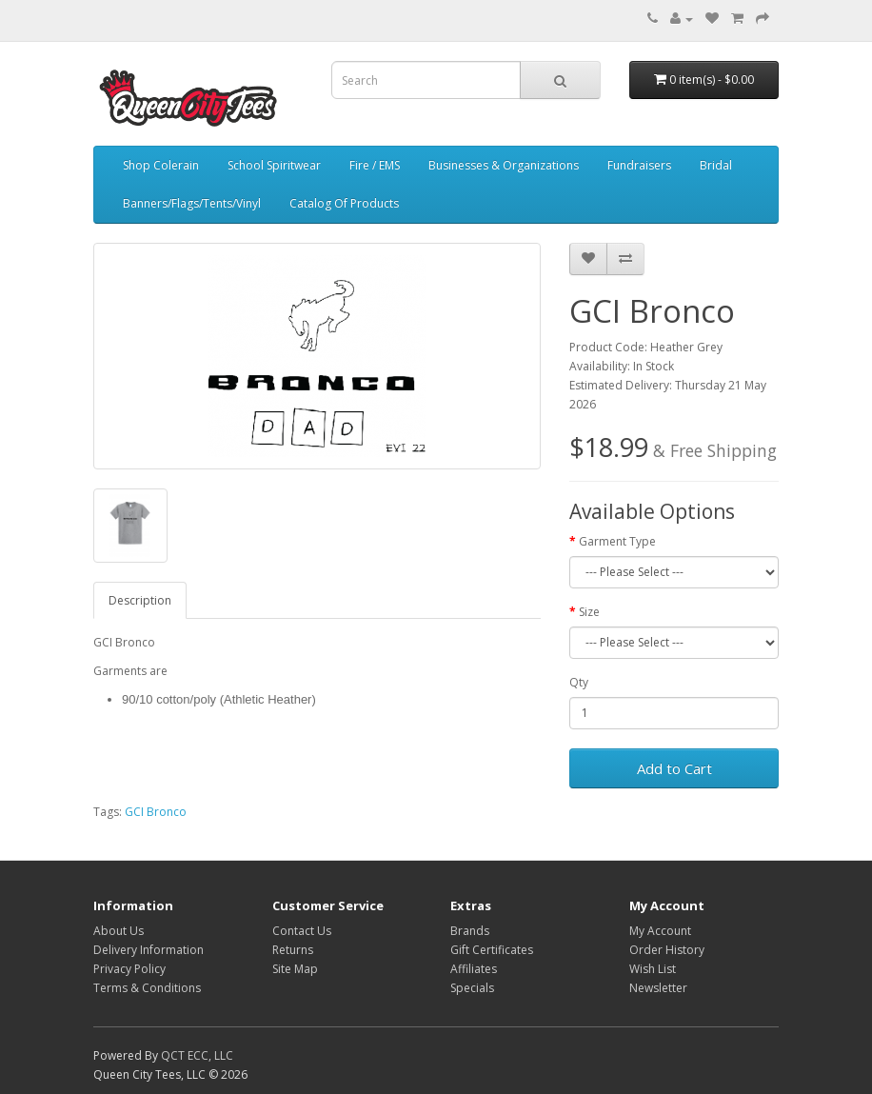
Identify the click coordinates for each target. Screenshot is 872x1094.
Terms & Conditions (147, 988)
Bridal (716, 165)
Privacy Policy (129, 969)
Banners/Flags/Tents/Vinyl (192, 203)
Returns (292, 950)
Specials (472, 988)
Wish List (652, 969)
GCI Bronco (156, 812)
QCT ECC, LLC (197, 1055)
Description (140, 600)
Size (589, 612)
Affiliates (473, 969)
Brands (469, 931)
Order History (666, 950)
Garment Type (617, 541)
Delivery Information (148, 950)
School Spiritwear (274, 165)
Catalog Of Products (344, 203)
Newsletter (658, 988)
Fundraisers (639, 165)
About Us (118, 931)
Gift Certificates (491, 950)
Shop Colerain (161, 165)
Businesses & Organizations (503, 165)
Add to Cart (674, 768)
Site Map (295, 969)
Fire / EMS (374, 165)
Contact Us (301, 931)
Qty (578, 682)
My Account (660, 931)
